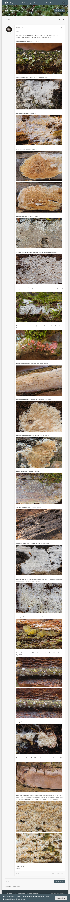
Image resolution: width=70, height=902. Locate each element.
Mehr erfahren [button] (20, 899)
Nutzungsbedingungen (32, 893)
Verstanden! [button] (61, 898)
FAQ (15, 893)
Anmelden (45, 3)
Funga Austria (8, 893)
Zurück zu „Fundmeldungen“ (13, 886)
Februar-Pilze (11, 10)
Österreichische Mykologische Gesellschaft (28, 3)
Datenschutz (21, 893)
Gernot (9, 34)
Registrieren (53, 3)
